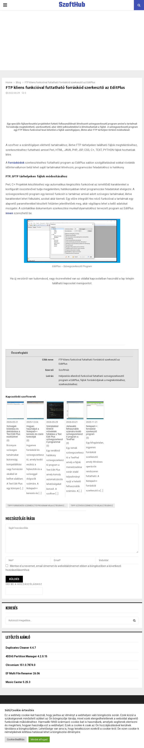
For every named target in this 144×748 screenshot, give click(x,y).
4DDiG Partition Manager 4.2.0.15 (26, 656)
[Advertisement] (72, 40)
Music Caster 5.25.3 (18, 682)
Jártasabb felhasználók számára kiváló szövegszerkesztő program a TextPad (74, 433)
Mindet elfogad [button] (39, 739)
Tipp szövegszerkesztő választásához (92, 506)
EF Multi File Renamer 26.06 (23, 673)
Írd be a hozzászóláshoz (24, 584)
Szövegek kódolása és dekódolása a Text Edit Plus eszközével (13, 431)
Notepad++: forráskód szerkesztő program (92, 430)
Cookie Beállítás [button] (15, 739)
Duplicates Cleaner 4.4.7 (21, 647)
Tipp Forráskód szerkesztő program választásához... (37, 506)
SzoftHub (72, 5)
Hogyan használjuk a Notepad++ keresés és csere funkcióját (35, 431)
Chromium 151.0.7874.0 (20, 664)
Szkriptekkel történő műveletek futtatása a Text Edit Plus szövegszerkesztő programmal (54, 434)
